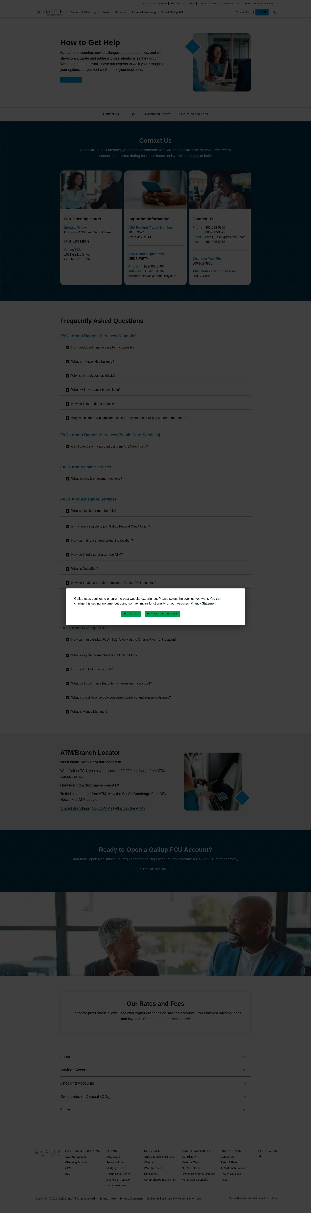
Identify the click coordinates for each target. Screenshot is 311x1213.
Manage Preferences (162, 613)
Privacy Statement (203, 603)
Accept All (131, 613)
